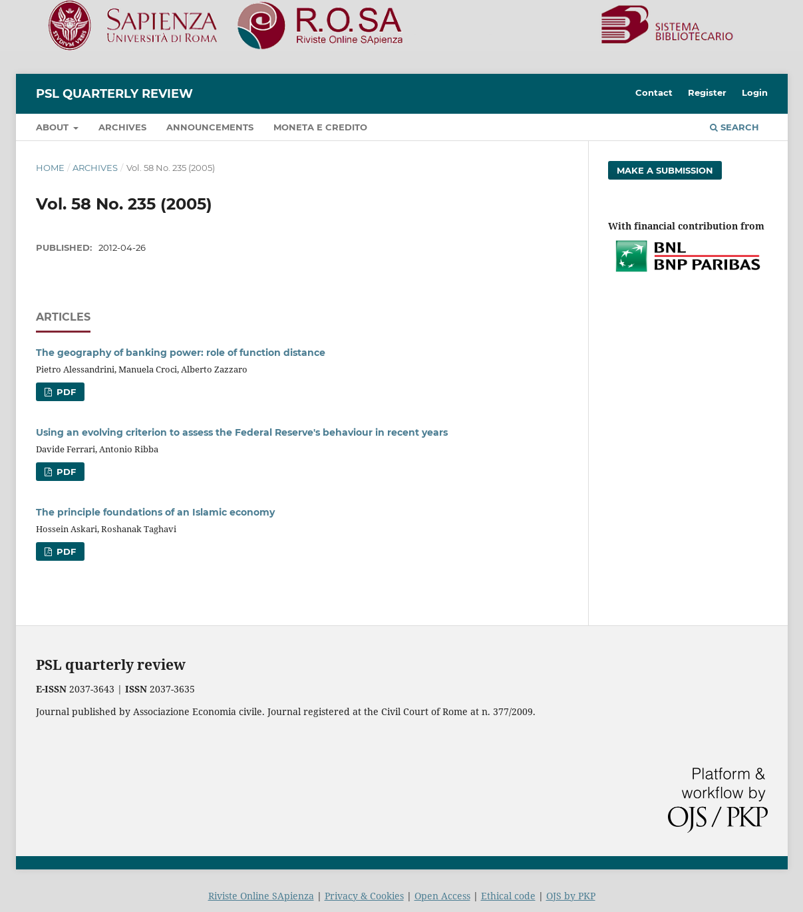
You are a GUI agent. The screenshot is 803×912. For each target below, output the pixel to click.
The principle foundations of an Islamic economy (155, 512)
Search (734, 127)
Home (50, 167)
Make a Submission (665, 170)
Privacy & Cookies (364, 895)
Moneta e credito (320, 127)
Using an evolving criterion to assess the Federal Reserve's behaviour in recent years (242, 432)
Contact (654, 92)
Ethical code (508, 895)
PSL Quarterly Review (114, 93)
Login (755, 92)
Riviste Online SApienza (261, 895)
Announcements (209, 127)
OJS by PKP (570, 895)
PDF (65, 391)
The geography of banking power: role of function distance (180, 353)
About (53, 127)
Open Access (442, 895)
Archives (122, 127)
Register (707, 92)
